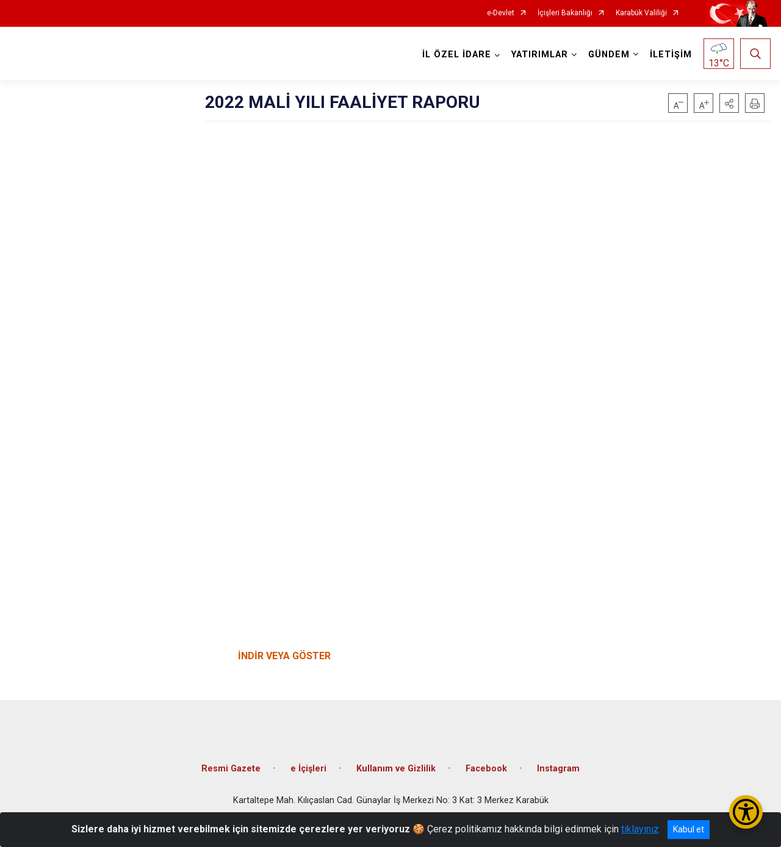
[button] (729, 103)
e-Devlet (500, 13)
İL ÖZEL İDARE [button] (456, 54)
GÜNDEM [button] (609, 54)
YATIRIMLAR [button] (539, 54)
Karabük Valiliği (641, 13)
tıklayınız (640, 829)
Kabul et (688, 829)
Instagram (558, 768)
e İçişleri (308, 768)
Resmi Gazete (231, 768)
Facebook (486, 768)
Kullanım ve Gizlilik (396, 768)
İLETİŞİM (671, 54)
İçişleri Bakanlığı (565, 13)
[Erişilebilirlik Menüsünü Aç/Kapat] (746, 812)
